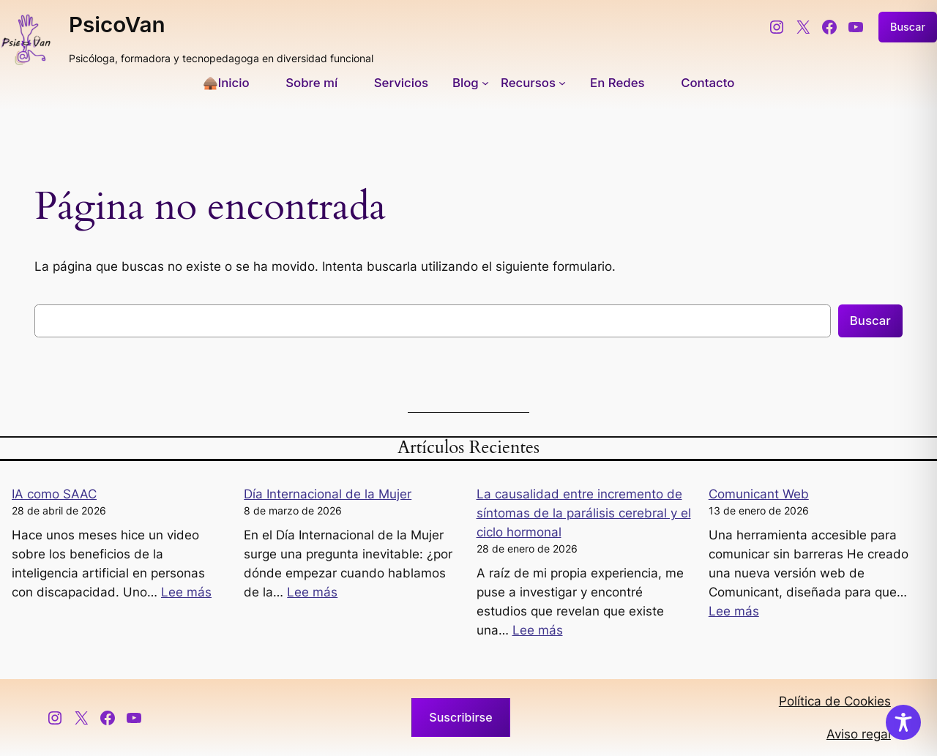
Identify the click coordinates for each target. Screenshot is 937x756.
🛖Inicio (226, 82)
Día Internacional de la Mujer (327, 494)
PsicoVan (117, 24)
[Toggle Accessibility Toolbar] (903, 722)
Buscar (907, 26)
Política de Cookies (835, 701)
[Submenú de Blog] (470, 82)
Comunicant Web (759, 494)
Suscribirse (460, 717)
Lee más (186, 592)
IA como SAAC (54, 494)
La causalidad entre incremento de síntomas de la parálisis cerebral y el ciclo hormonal (584, 513)
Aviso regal (858, 734)
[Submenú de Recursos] (533, 82)
